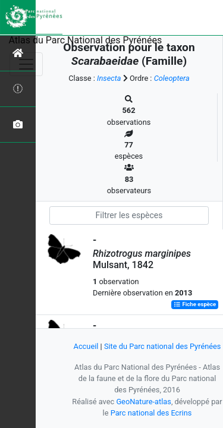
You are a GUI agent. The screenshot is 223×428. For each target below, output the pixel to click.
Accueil (86, 346)
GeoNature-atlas (143, 401)
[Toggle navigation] (26, 64)
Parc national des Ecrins (151, 412)
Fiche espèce (195, 304)
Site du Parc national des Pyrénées (162, 346)
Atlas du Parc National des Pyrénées (85, 40)
